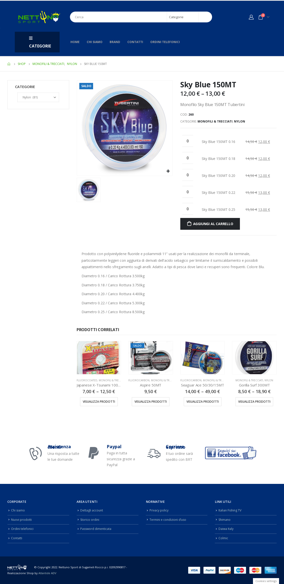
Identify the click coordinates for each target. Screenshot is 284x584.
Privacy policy (159, 510)
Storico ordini (90, 520)
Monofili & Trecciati (215, 121)
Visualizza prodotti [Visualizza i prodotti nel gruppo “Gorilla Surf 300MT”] (254, 402)
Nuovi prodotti (21, 520)
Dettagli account (92, 510)
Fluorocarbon (139, 380)
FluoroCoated (87, 380)
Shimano (225, 520)
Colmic (223, 538)
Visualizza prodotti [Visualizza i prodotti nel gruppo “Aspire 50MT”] (150, 402)
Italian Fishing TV (230, 510)
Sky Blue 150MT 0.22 (218, 192)
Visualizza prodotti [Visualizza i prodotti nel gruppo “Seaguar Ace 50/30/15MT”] (202, 402)
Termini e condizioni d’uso (169, 520)
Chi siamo (94, 42)
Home (75, 42)
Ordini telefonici (165, 42)
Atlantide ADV (47, 573)
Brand (115, 42)
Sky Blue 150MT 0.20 (218, 175)
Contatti (135, 42)
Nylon (239, 121)
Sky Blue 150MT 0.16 (218, 141)
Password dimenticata (96, 529)
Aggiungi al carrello (213, 223)
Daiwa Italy (226, 529)
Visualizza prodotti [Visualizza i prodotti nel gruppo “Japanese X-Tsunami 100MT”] (99, 402)
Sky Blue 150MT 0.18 (218, 158)
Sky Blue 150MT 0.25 (218, 209)
